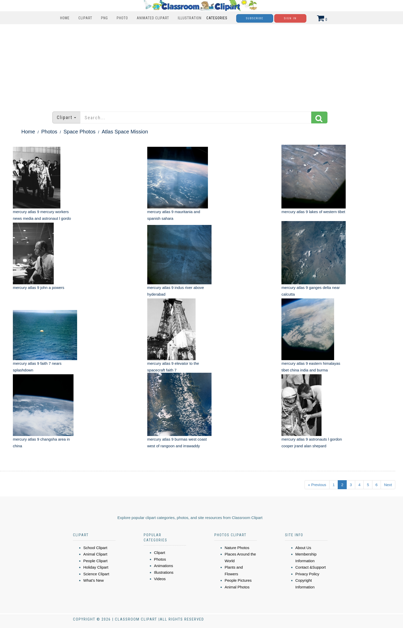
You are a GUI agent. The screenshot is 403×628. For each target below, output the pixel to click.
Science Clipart (96, 574)
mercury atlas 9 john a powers (38, 287)
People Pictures (238, 580)
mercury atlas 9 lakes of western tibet (313, 212)
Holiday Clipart (95, 567)
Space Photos (79, 131)
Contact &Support (310, 567)
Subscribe (254, 18)
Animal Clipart (95, 554)
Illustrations (163, 572)
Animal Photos (237, 587)
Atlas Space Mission (125, 131)
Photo (122, 18)
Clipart (85, 18)
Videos (160, 579)
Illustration (190, 18)
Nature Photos (237, 547)
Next (388, 485)
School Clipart (95, 547)
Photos (49, 131)
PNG (104, 18)
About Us (303, 547)
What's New (93, 580)
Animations (163, 565)
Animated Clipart (153, 18)
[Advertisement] (201, 65)
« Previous (317, 485)
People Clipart (95, 561)
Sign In (290, 18)
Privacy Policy (307, 574)
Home (65, 18)
